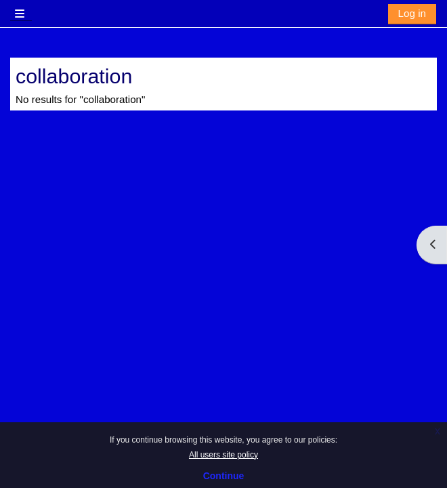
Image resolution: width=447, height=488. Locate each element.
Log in (412, 13)
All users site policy (223, 455)
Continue (223, 475)
